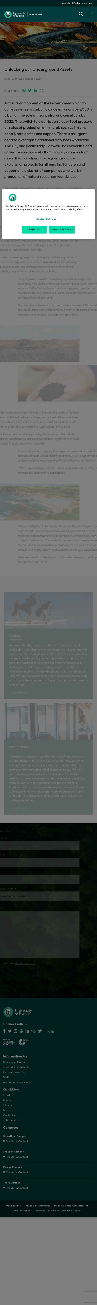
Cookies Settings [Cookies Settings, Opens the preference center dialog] (46, 219)
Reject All (34, 229)
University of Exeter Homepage (76, 3)
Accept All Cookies (62, 229)
